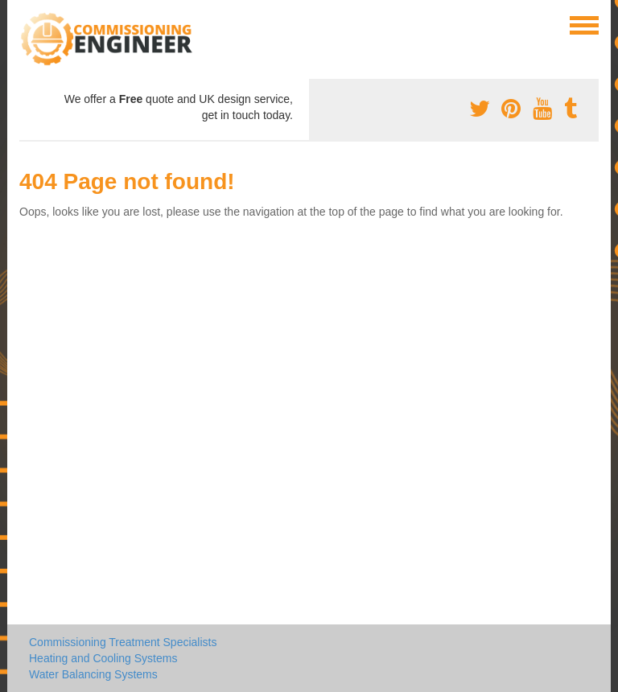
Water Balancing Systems (93, 674)
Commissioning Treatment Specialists (122, 642)
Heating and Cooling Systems (103, 658)
